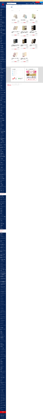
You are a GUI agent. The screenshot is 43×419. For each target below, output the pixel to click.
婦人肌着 (2, 346)
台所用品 (2, 225)
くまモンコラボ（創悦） (3, 405)
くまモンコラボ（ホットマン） (3, 403)
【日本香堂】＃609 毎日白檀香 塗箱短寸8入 (24, 42)
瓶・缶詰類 (2, 45)
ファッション (2, 339)
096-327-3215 (2, 415)
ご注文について (15, 72)
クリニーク (2, 298)
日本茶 (1, 115)
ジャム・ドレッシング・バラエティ (3, 49)
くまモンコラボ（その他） (3, 407)
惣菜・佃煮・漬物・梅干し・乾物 (3, 69)
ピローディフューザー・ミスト (3, 318)
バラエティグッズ (3, 395)
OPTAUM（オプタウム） (3, 312)
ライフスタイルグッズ (3, 194)
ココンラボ (2, 308)
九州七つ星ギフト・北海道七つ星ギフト (3, 276)
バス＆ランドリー (3, 54)
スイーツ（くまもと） (3, 160)
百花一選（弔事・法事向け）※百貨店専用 (3, 274)
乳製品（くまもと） (3, 190)
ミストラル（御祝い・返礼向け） (3, 270)
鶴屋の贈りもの (3, 9)
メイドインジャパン (3, 261)
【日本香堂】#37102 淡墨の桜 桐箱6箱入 (15, 29)
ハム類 (1, 28)
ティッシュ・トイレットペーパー (3, 206)
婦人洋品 (2, 343)
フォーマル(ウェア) (3, 349)
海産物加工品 (2, 153)
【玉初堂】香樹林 (15, 17)
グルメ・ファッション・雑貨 (3, 240)
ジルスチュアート (3, 301)
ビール (1, 123)
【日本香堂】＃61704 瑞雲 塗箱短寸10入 (33, 42)
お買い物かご (41, 3)
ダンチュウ (2, 266)
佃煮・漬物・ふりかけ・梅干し (3, 147)
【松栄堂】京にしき (33, 17)
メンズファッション (3, 351)
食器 (2, 208)
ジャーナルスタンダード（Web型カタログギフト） (3, 284)
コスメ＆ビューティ (3, 293)
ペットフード (2, 392)
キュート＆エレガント (3, 385)
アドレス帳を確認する (36, 3)
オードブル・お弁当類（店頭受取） (3, 131)
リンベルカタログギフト (3, 238)
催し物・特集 (2, 57)
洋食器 (2, 210)
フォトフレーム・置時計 (3, 217)
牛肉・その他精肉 (3, 120)
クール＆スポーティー (3, 387)
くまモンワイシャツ (3, 354)
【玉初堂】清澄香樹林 (24, 17)
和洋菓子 (2, 162)
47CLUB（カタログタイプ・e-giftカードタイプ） (3, 279)
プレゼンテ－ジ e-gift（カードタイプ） (3, 287)
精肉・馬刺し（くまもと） (3, 26)
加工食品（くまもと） (3, 142)
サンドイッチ (2, 135)
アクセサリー (2, 366)
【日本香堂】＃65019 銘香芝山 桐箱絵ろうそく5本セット (24, 55)
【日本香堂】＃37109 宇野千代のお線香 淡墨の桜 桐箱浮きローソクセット (24, 29)
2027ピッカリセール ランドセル (3, 382)
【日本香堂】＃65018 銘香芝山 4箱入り (15, 55)
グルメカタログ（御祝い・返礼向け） (3, 259)
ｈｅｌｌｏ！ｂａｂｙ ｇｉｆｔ (3, 289)
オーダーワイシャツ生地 (3, 356)
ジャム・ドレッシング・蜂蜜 (3, 100)
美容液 (1, 331)
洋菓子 (1, 12)
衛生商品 (2, 233)
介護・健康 (2, 327)
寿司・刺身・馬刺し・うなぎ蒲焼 (3, 139)
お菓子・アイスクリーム (3, 62)
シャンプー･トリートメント (3, 325)
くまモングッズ (3, 397)
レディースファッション (3, 341)
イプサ (1, 296)
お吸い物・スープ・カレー (3, 43)
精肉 (1, 24)
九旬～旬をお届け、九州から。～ (3, 59)
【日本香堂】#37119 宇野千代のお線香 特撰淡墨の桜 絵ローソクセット (15, 43)
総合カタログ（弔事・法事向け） (3, 257)
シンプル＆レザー (3, 389)
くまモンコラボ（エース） (3, 400)
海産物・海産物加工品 (3, 30)
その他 (1, 80)
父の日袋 (1, 77)
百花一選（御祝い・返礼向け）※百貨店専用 (3, 281)
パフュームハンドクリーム (3, 314)
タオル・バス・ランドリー (3, 199)
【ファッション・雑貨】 (3, 92)
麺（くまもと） (3, 164)
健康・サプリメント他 (3, 329)
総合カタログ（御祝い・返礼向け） (3, 255)
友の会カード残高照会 (32, 3)
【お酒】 (2, 88)
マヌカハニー (2, 334)
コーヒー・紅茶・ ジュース (3, 17)
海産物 (1, 85)
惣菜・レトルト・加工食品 (3, 145)
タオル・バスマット (3, 201)
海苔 (1, 38)
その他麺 (2, 167)
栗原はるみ (2, 228)
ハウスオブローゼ (3, 320)
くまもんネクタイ (3, 358)
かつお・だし (2, 35)
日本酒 (1, 183)
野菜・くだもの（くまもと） (3, 187)
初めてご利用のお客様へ (28, 3)
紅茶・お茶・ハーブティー (3, 171)
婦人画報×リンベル (3, 247)
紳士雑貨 (2, 361)
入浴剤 (1, 204)
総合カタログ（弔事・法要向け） (3, 251)
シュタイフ (2, 409)
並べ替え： (12, 10)
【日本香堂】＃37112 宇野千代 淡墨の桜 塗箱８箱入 (33, 29)
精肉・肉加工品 (2, 118)
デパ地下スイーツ (3, 107)
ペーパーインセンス (3, 316)
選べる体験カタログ (3, 244)
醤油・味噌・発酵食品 (3, 157)
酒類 (1, 19)
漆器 (1, 213)
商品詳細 (15, 22)
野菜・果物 (2, 72)
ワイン (2, 126)
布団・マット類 (2, 197)
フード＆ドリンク (3, 96)
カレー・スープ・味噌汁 (3, 102)
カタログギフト (3, 236)
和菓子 (2, 110)
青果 (1, 128)
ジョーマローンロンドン (3, 305)
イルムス (2, 263)
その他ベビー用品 (3, 377)
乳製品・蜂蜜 (2, 51)
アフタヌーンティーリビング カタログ (3, 291)
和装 (1, 369)
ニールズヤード (3, 310)
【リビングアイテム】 (3, 90)
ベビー (2, 374)
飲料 (1, 15)
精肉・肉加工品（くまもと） (3, 175)
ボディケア (2, 323)
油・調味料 (2, 47)
